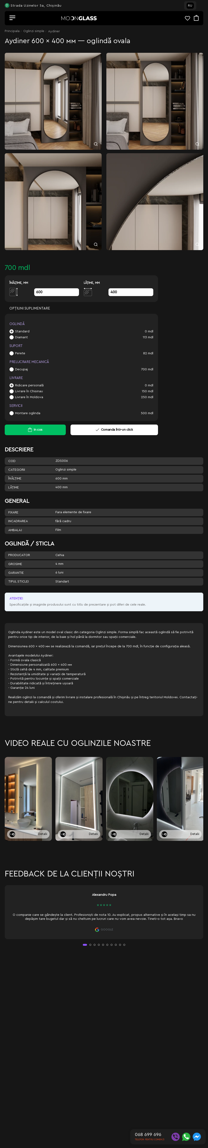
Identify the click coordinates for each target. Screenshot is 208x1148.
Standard (22, 331)
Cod (12, 461)
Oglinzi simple (33, 31)
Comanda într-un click (114, 429)
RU (190, 5)
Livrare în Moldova (29, 397)
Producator (19, 555)
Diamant (21, 337)
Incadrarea (18, 521)
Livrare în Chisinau (29, 391)
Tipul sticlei (18, 581)
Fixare (13, 512)
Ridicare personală (29, 385)
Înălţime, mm (18, 282)
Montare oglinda (27, 413)
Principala (12, 31)
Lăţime (13, 487)
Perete (20, 353)
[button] (85, 945)
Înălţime (14, 478)
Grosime (15, 564)
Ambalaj (15, 530)
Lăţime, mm (92, 282)
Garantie (16, 572)
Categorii (16, 469)
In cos (38, 429)
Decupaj (21, 369)
